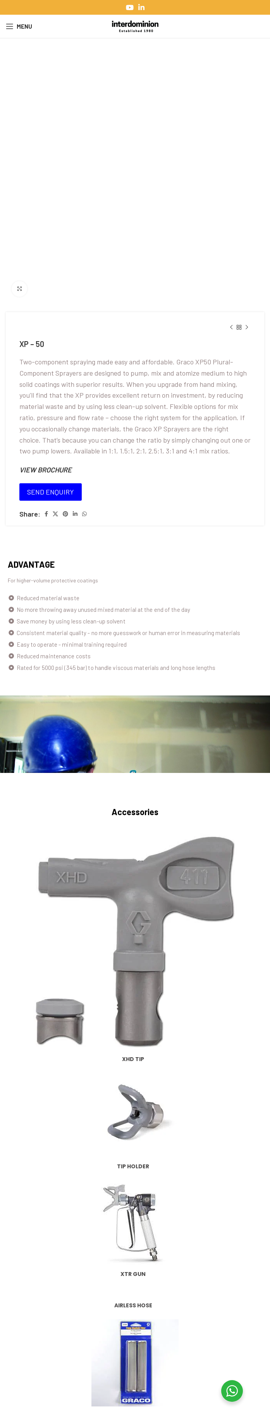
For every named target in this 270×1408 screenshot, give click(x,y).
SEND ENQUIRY (50, 492)
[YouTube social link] (130, 7)
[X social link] (55, 514)
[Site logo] (135, 25)
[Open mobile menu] (19, 26)
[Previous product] (231, 327)
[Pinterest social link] (65, 514)
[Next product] (247, 327)
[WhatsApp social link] (84, 514)
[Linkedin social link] (141, 7)
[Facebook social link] (46, 514)
